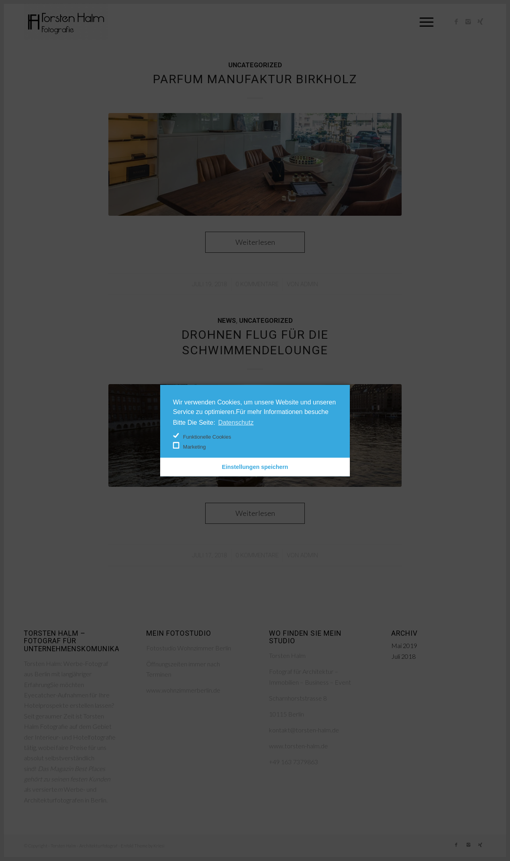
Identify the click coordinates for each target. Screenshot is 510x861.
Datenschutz (235, 422)
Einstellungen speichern (255, 467)
